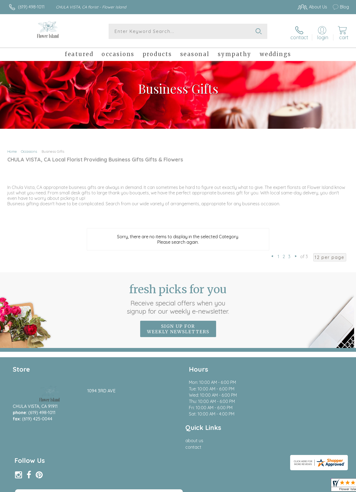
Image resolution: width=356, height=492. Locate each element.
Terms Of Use (228, 486)
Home (12, 149)
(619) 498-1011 (31, 7)
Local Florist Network (300, 486)
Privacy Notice (261, 486)
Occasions (29, 149)
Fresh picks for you (178, 296)
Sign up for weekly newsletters (178, 326)
